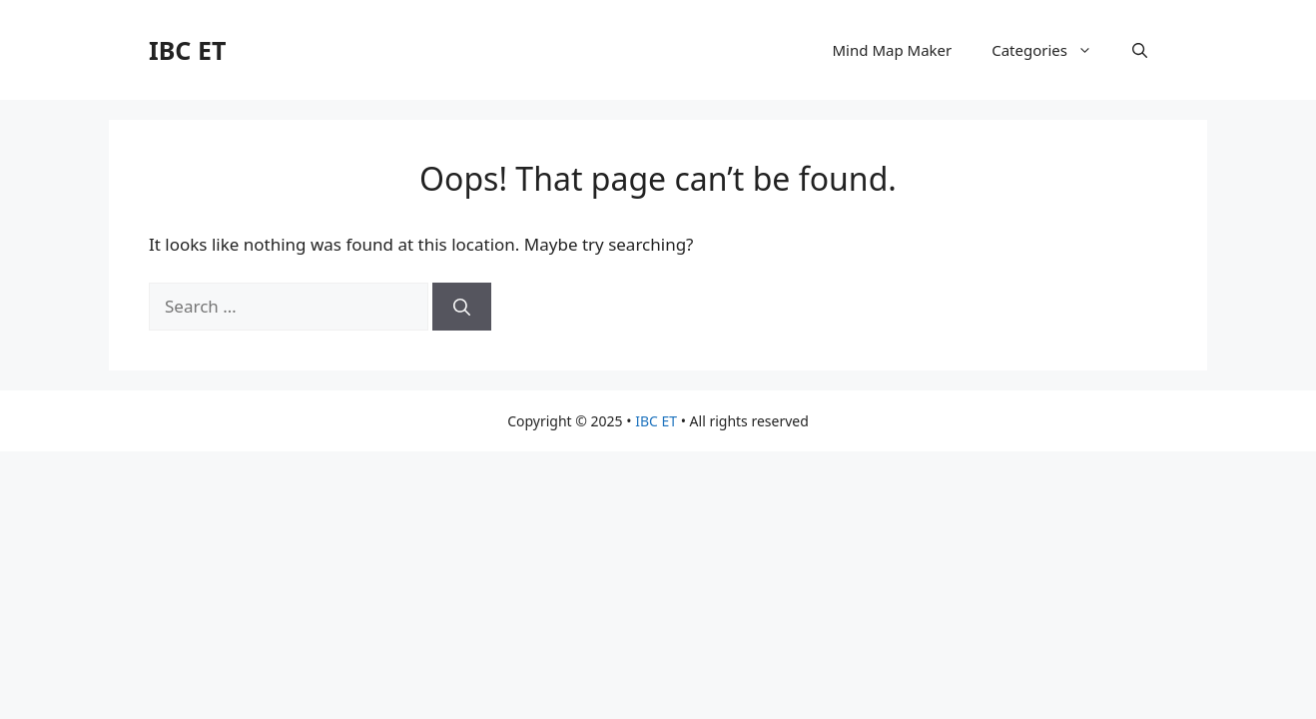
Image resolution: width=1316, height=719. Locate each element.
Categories (1051, 50)
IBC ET (187, 50)
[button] (1139, 50)
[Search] (461, 307)
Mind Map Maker (893, 50)
